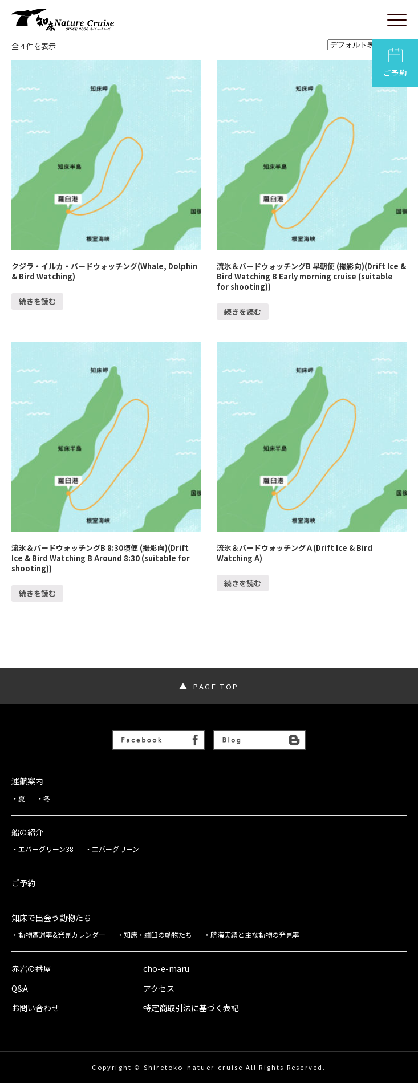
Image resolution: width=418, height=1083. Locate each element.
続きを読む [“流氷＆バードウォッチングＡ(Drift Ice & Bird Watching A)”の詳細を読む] (242, 583)
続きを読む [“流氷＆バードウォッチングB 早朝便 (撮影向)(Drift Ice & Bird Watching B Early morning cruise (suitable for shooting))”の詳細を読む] (242, 311)
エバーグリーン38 (46, 849)
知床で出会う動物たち (51, 917)
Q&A (19, 988)
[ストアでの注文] (367, 44)
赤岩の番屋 (31, 968)
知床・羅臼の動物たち (158, 934)
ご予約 (395, 63)
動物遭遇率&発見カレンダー (61, 934)
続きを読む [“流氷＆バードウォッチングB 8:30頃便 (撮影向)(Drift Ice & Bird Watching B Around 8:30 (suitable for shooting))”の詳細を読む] (37, 593)
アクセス (158, 988)
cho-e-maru (166, 968)
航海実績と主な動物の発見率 (254, 934)
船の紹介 (27, 832)
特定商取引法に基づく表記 (191, 1008)
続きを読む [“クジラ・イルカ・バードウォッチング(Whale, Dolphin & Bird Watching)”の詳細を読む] (37, 301)
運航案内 (27, 781)
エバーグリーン (115, 849)
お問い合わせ (35, 1008)
